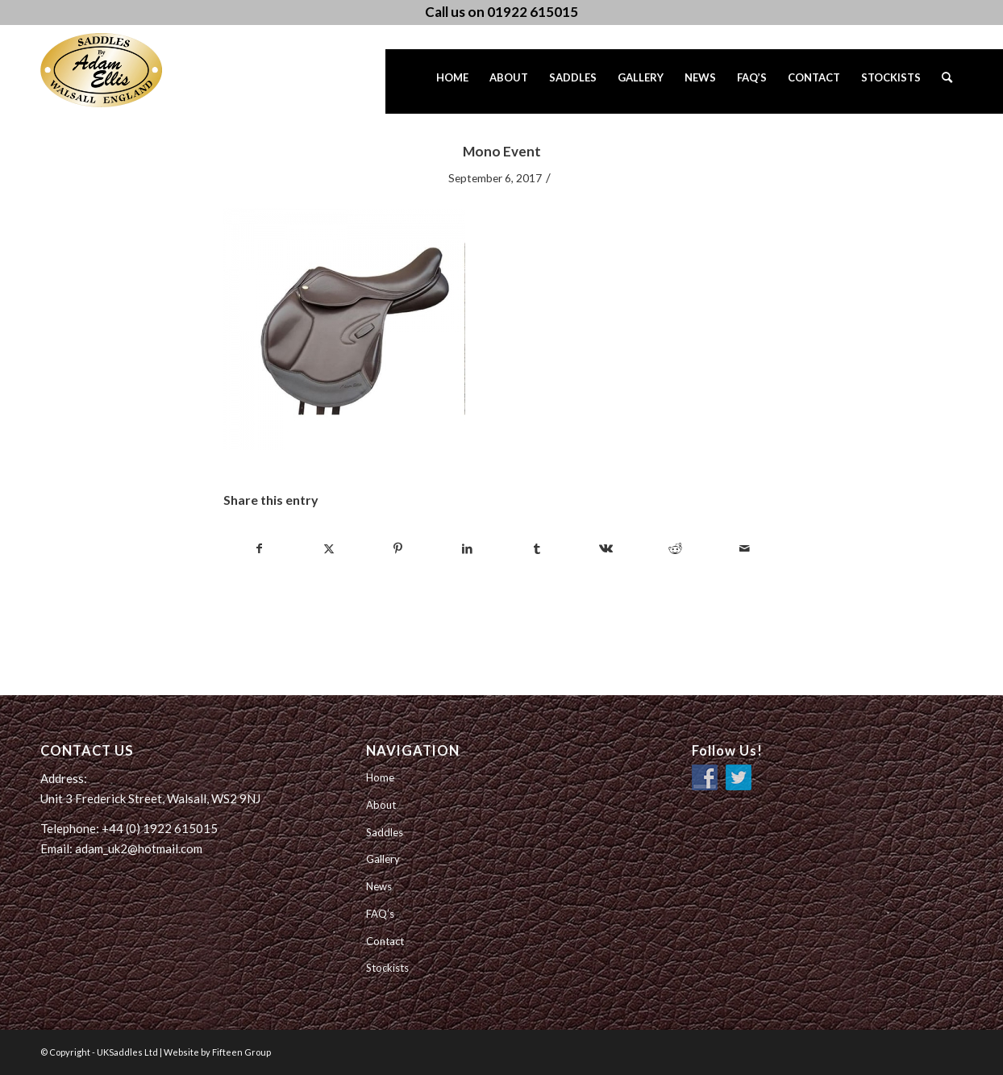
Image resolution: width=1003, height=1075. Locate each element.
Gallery (383, 858)
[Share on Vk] (606, 548)
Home (380, 777)
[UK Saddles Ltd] (121, 70)
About (381, 804)
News (379, 886)
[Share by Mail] (744, 548)
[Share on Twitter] (328, 548)
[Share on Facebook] (258, 548)
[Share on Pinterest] (398, 548)
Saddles (384, 832)
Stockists (387, 967)
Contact (385, 941)
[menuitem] (452, 81)
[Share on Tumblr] (536, 548)
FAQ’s (380, 913)
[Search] (947, 81)
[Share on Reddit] (675, 548)
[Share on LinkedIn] (467, 548)
